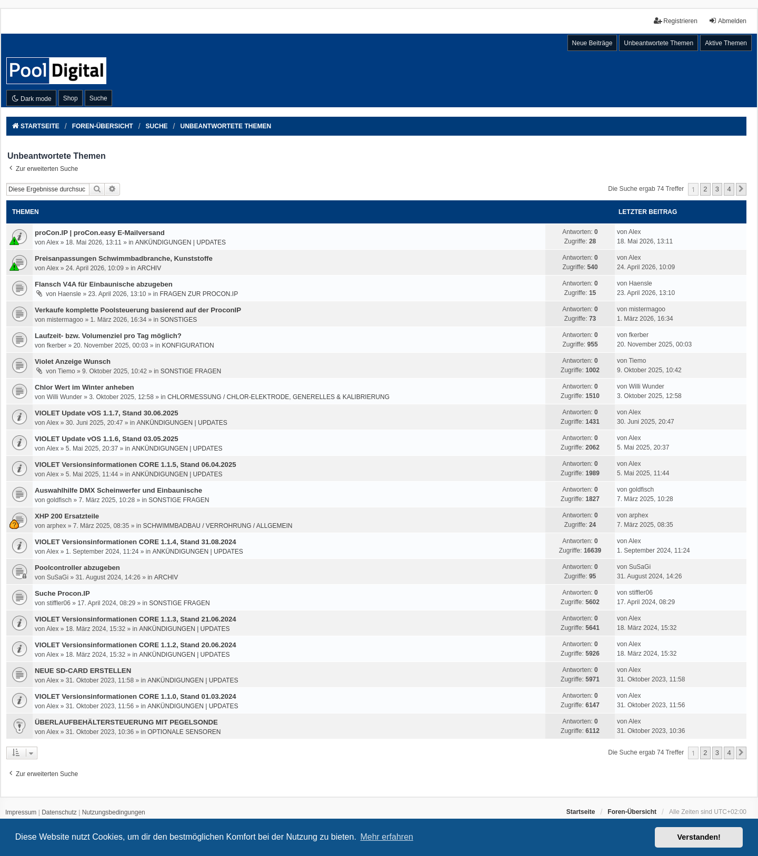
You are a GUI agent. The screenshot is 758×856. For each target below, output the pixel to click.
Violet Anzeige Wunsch (73, 361)
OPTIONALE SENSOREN (184, 732)
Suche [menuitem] (98, 98)
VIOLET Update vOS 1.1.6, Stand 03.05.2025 (106, 439)
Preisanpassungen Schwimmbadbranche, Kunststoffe (124, 258)
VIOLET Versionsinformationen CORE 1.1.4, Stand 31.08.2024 (135, 542)
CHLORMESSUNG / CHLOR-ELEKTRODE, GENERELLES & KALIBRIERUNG (278, 397)
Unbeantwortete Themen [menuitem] (658, 43)
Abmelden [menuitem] (727, 21)
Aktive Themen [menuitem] (726, 43)
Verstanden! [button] (699, 837)
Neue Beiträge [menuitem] (592, 43)
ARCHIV (149, 268)
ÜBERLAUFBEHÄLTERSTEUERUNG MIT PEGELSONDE (126, 722)
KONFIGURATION (188, 345)
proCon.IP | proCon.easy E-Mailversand (100, 233)
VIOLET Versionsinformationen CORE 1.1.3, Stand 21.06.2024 (135, 619)
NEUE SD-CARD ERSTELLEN (83, 671)
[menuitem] (20, 813)
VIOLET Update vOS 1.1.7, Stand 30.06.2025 (106, 413)
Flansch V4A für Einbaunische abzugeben (104, 284)
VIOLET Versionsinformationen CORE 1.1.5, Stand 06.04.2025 (135, 464)
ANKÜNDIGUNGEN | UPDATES (180, 242)
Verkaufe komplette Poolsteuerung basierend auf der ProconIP (138, 310)
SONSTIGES (178, 319)
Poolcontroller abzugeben (77, 568)
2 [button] (705, 189)
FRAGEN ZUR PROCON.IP (199, 294)
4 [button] (729, 189)
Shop (70, 98)
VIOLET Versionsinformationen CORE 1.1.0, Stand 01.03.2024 (135, 696)
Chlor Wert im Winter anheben (84, 387)
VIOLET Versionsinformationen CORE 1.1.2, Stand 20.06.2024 (135, 645)
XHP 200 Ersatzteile (67, 516)
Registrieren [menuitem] (675, 21)
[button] (741, 189)
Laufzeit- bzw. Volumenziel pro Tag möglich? (108, 336)
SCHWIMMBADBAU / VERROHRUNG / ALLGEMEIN (217, 525)
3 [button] (717, 189)
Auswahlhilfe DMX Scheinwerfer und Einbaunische (118, 490)
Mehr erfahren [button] (386, 836)
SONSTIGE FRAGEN (191, 371)
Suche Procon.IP (62, 593)
